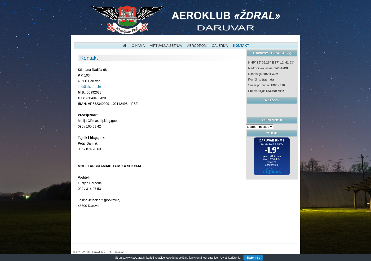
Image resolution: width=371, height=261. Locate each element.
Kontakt (241, 45)
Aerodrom (197, 45)
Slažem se (253, 257)
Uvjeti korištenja (230, 257)
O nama (138, 45)
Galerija (220, 45)
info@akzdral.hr (89, 87)
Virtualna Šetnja (166, 45)
